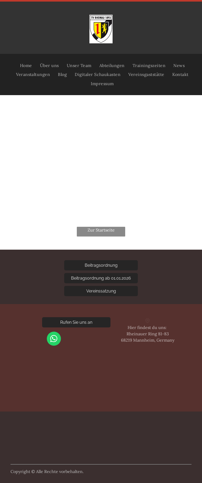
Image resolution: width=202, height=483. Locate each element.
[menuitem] (26, 65)
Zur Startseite (101, 230)
